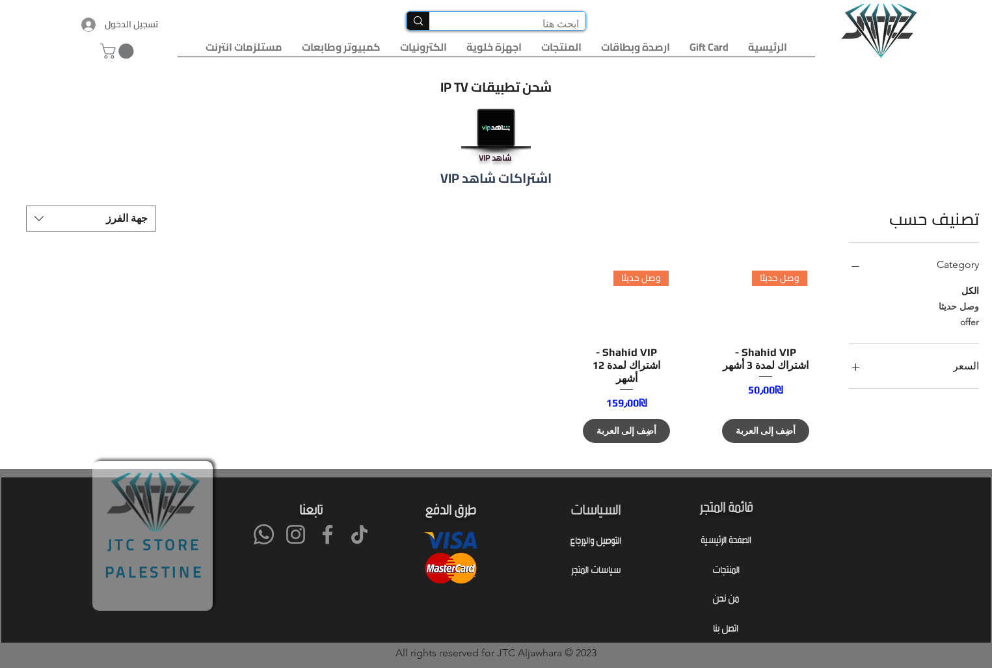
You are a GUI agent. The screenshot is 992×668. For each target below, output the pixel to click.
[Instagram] (295, 534)
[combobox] (91, 219)
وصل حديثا (959, 305)
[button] (118, 51)
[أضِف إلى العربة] (765, 431)
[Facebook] (327, 534)
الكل (970, 290)
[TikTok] (359, 534)
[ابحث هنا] (518, 24)
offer (969, 321)
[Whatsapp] (263, 534)
